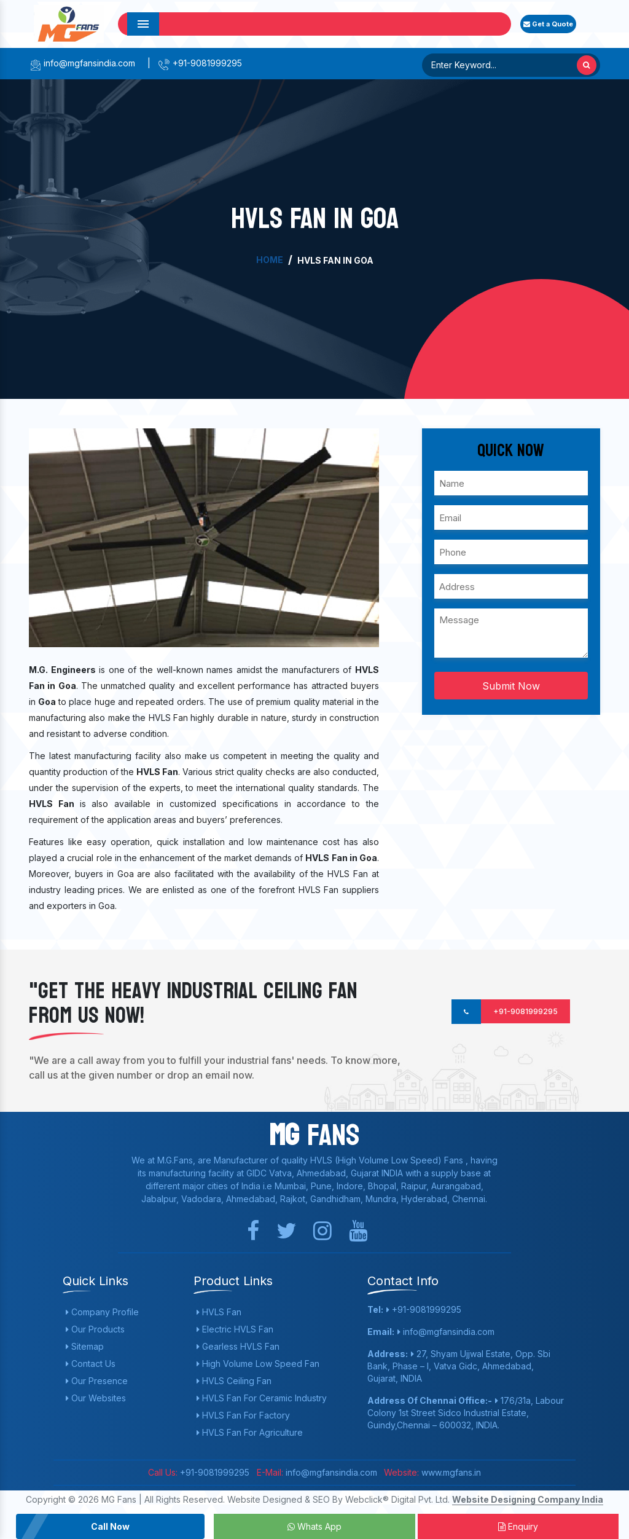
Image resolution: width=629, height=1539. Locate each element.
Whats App (314, 1526)
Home (269, 259)
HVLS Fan (219, 1312)
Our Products (95, 1329)
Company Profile (102, 1312)
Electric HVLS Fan (235, 1329)
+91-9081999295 (200, 63)
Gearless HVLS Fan (238, 1346)
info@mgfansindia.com (82, 63)
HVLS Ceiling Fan (234, 1381)
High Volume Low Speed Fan (258, 1363)
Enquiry (518, 1526)
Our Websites (96, 1398)
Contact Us (90, 1363)
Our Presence (97, 1381)
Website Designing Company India (527, 1499)
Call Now (110, 1526)
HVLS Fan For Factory (243, 1415)
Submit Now (511, 686)
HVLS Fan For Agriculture (250, 1432)
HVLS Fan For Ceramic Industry (262, 1398)
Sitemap (85, 1346)
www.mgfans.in (450, 1472)
